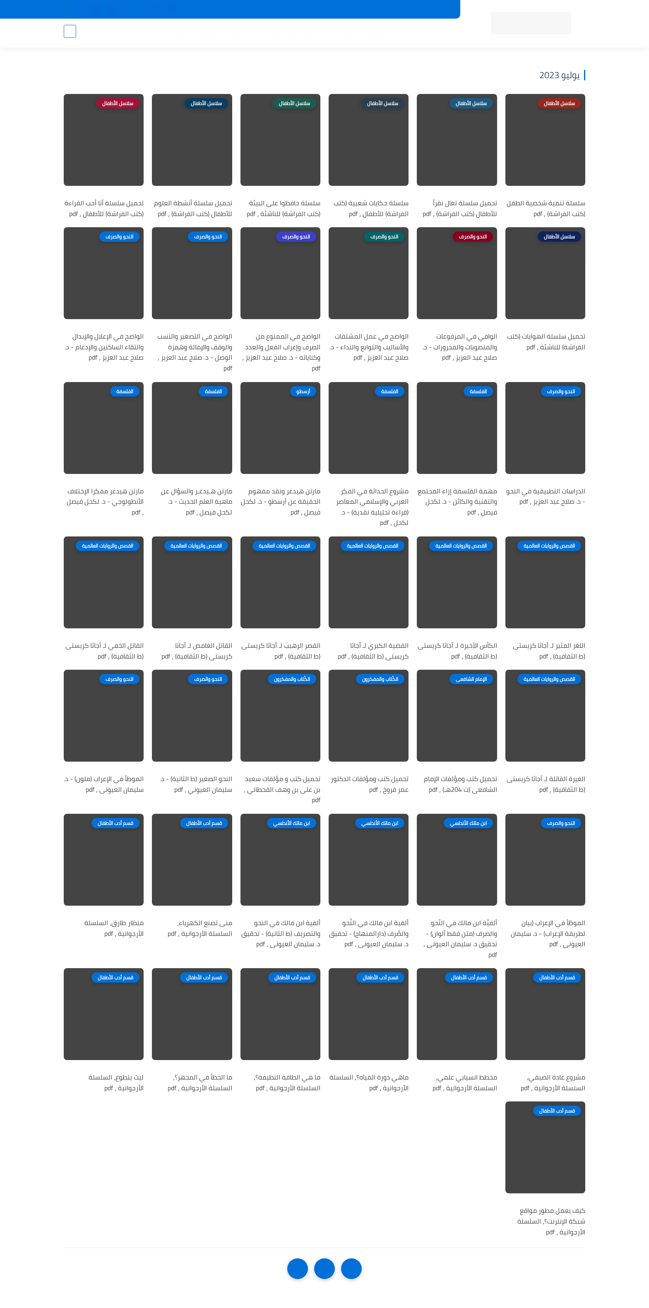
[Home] (324, 1268)
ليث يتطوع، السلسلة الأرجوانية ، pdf (116, 1082)
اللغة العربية (276, 33)
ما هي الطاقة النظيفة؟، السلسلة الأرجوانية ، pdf (287, 1082)
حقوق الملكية (323, 9)
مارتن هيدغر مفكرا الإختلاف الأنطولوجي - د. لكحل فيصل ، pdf (105, 502)
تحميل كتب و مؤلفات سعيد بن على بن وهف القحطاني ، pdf (282, 789)
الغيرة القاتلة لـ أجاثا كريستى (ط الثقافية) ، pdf (546, 784)
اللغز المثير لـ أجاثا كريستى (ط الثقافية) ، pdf (549, 650)
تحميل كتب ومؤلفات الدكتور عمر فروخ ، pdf (370, 784)
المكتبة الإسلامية (325, 33)
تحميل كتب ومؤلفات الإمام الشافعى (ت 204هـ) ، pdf (460, 784)
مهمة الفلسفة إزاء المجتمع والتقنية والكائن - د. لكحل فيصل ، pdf (457, 502)
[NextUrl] (297, 1268)
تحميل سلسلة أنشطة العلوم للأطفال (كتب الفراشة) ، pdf (193, 208)
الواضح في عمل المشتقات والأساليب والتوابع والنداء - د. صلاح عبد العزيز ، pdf (369, 347)
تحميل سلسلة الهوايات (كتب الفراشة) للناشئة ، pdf (546, 341)
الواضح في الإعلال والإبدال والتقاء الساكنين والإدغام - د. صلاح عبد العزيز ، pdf (104, 347)
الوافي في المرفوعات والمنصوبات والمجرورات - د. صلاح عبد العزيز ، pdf (460, 347)
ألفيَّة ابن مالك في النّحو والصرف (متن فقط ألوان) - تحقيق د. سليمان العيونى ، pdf (460, 939)
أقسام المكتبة (410, 33)
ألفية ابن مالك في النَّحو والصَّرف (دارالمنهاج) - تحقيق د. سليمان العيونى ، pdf (369, 934)
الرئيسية (449, 33)
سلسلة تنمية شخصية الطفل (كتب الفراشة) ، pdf (546, 208)
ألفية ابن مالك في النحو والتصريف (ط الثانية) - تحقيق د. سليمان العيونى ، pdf (280, 934)
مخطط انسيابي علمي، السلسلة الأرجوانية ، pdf (465, 1082)
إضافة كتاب (211, 9)
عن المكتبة (283, 9)
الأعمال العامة (142, 33)
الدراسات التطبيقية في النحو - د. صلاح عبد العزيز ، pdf (545, 496)
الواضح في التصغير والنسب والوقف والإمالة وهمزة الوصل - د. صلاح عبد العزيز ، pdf (194, 352)
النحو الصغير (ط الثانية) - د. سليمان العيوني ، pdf (196, 784)
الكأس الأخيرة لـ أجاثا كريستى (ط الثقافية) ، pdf (457, 650)
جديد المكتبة (435, 9)
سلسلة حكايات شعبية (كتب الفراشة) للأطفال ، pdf (371, 208)
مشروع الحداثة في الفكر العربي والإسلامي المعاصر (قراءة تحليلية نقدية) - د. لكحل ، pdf (372, 507)
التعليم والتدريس (192, 33)
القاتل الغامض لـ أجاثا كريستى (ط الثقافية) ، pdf (196, 650)
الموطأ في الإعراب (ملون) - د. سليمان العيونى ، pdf (104, 784)
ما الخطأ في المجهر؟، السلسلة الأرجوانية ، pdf (200, 1082)
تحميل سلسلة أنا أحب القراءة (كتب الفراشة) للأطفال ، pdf (104, 208)
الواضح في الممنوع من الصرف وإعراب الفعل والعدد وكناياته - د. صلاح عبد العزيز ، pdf (281, 352)
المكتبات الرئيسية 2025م (379, 9)
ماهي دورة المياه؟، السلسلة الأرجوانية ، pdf (369, 1082)
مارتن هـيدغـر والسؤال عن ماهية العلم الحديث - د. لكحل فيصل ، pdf (196, 502)
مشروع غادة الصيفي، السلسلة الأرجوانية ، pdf (553, 1082)
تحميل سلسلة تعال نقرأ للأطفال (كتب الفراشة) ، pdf (460, 208)
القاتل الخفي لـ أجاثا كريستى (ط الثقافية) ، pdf (104, 650)
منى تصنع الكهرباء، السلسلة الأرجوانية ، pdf (200, 928)
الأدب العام (237, 33)
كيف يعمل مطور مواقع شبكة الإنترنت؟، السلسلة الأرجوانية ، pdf (551, 1221)
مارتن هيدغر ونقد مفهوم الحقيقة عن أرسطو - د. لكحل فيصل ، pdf (280, 502)
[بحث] (70, 33)
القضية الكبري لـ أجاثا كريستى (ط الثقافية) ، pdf (373, 650)
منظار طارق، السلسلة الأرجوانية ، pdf (114, 928)
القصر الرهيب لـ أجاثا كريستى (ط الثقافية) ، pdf (280, 650)
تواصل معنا (247, 9)
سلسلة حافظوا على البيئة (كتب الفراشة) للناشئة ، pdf (283, 208)
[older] (351, 1268)
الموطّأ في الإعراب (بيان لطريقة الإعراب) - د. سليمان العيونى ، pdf (548, 934)
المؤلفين (371, 33)
